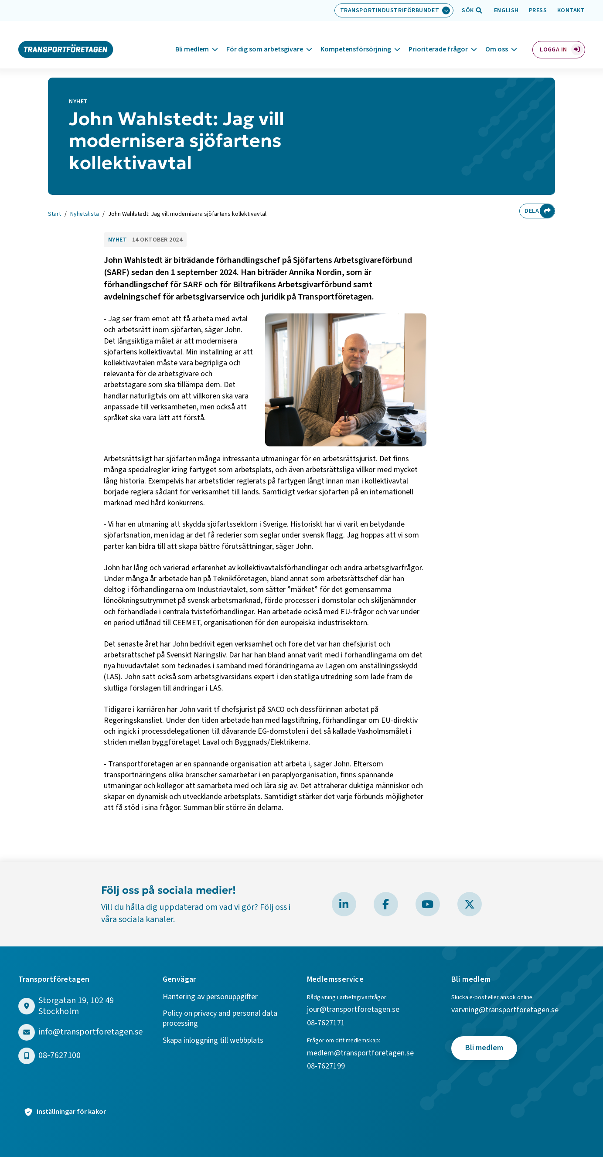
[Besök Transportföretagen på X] (469, 904)
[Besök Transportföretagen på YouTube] (428, 904)
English (506, 10)
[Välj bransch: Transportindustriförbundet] (394, 10)
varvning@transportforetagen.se (505, 1010)
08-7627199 (327, 1067)
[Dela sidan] (547, 211)
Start (54, 214)
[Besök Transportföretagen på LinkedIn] (344, 904)
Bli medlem (192, 38)
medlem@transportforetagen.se (360, 1053)
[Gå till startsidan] (65, 38)
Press (538, 10)
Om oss (496, 38)
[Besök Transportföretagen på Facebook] (386, 904)
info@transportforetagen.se (90, 1032)
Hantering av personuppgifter (210, 997)
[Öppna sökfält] (468, 10)
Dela (530, 211)
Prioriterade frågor (438, 38)
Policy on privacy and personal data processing (220, 1018)
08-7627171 (326, 1023)
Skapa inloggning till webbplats (213, 1041)
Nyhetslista (84, 214)
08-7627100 (59, 1055)
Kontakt (571, 10)
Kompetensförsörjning (355, 38)
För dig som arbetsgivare (264, 38)
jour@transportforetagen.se (353, 1010)
